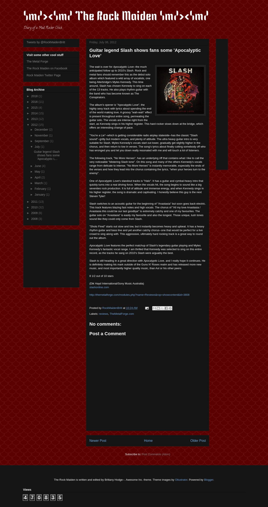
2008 (35, 218)
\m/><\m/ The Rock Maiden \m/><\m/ (116, 17)
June (38, 166)
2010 (35, 207)
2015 (35, 107)
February (41, 188)
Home (148, 440)
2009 (35, 213)
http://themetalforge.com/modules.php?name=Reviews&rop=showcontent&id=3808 (139, 294)
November (42, 135)
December (42, 129)
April (38, 177)
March (39, 183)
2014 (35, 113)
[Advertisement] (53, 257)
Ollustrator (181, 479)
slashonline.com (99, 287)
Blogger (208, 479)
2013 (35, 119)
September (42, 141)
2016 (35, 101)
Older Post (198, 440)
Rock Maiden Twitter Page (44, 75)
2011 (35, 201)
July (38, 146)
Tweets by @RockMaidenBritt (46, 42)
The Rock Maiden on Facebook (47, 68)
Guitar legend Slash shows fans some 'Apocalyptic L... (47, 155)
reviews (103, 313)
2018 (35, 96)
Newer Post (97, 440)
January (40, 194)
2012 (35, 124)
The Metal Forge (37, 61)
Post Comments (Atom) (156, 454)
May (38, 171)
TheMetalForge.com (122, 313)
